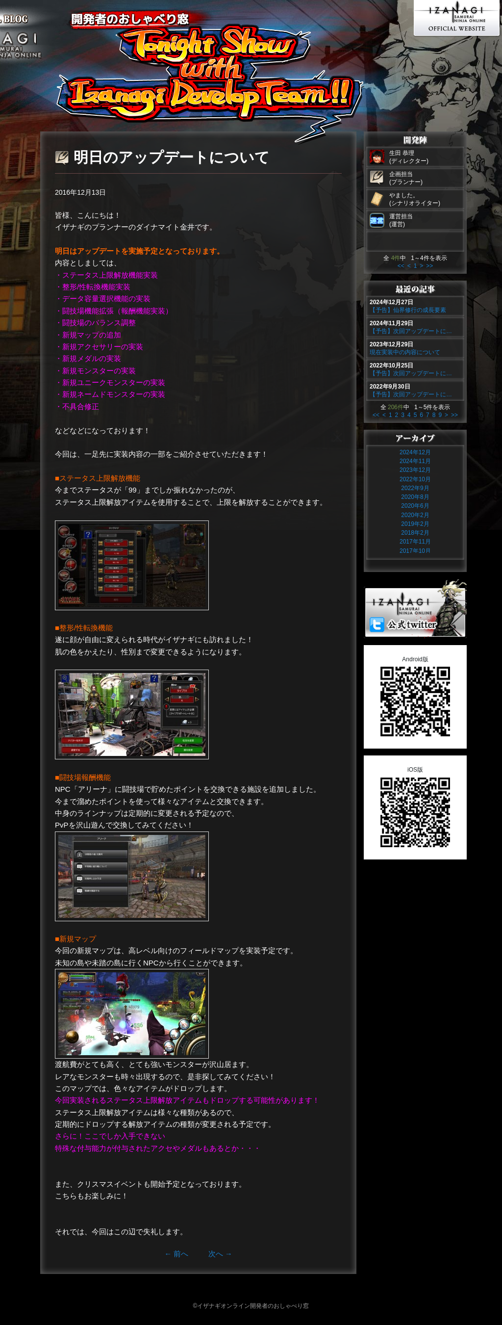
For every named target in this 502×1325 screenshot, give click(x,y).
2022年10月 (415, 479)
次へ (220, 1253)
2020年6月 (415, 505)
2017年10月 (415, 550)
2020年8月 (415, 497)
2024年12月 (415, 452)
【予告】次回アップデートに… (411, 331)
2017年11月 (415, 541)
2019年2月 (415, 523)
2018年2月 (415, 532)
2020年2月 (415, 515)
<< (401, 265)
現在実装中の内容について (405, 352)
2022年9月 (415, 488)
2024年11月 (415, 461)
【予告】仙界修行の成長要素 (408, 310)
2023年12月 (415, 470)
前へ (176, 1253)
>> (429, 265)
